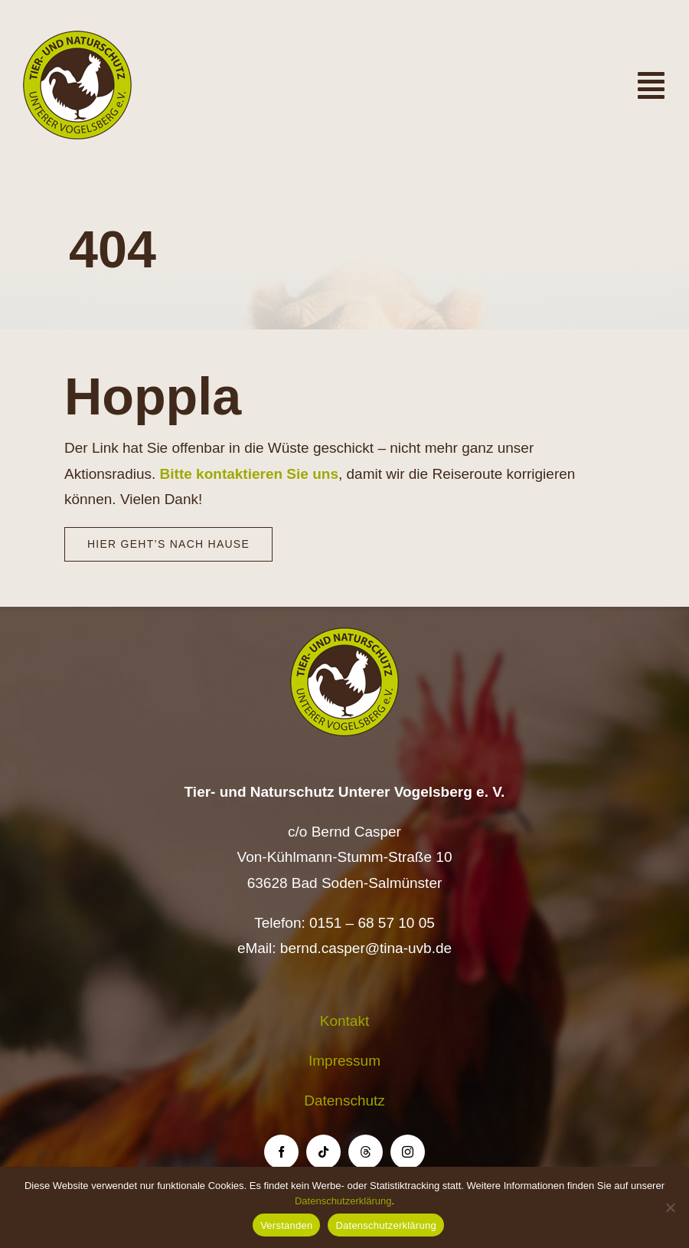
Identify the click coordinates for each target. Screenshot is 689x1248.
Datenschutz (344, 1100)
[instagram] (407, 1152)
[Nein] (670, 1207)
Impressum (344, 1061)
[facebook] (281, 1152)
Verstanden (286, 1225)
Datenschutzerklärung (343, 1201)
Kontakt (344, 1021)
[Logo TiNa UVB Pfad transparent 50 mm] (77, 38)
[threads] (365, 1152)
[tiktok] (323, 1152)
